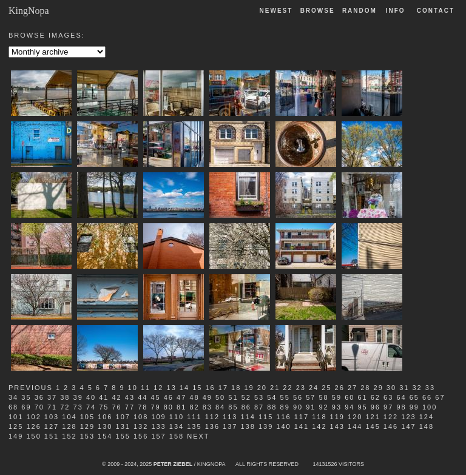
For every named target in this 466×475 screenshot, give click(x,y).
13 (172, 387)
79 (155, 407)
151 (51, 436)
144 (355, 426)
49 (207, 397)
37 (52, 397)
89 (285, 407)
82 (194, 407)
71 (52, 407)
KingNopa (28, 10)
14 (184, 387)
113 (230, 416)
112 (212, 416)
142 (319, 426)
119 (337, 416)
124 (426, 416)
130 (105, 426)
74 (91, 407)
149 (15, 436)
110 (176, 416)
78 (142, 407)
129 (87, 426)
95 (362, 407)
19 (249, 387)
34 (13, 397)
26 (340, 387)
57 (311, 397)
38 (65, 397)
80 (169, 407)
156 (140, 436)
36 (39, 397)
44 (142, 397)
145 (372, 426)
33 (430, 387)
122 (390, 416)
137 (230, 426)
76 (117, 407)
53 (259, 397)
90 (298, 407)
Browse (317, 10)
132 (140, 426)
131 (123, 426)
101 (15, 416)
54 (272, 397)
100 (429, 407)
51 (233, 397)
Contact (435, 10)
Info (395, 10)
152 (69, 436)
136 (212, 426)
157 (158, 436)
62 (375, 397)
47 (181, 397)
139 (265, 426)
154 (105, 436)
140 (283, 426)
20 (262, 387)
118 (319, 416)
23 (301, 387)
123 (408, 416)
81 (181, 407)
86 (246, 407)
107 (123, 416)
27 (352, 387)
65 (414, 397)
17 (223, 387)
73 (78, 407)
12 (158, 387)
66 (427, 397)
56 (298, 397)
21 (275, 387)
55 (285, 397)
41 (104, 397)
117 (301, 416)
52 (246, 397)
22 (287, 387)
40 (91, 397)
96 (375, 407)
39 (78, 397)
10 (133, 387)
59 (337, 397)
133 (158, 426)
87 (259, 407)
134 (176, 426)
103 (51, 416)
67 (440, 397)
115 (265, 416)
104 (69, 416)
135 (194, 426)
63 (388, 397)
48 (194, 397)
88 (272, 407)
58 (324, 397)
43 (130, 397)
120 (355, 416)
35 (26, 397)
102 (33, 416)
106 (105, 416)
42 (117, 397)
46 (169, 397)
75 (104, 407)
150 (33, 436)
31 (404, 387)
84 (220, 407)
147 (408, 426)
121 (372, 416)
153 (87, 436)
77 (130, 407)
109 (158, 416)
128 (69, 426)
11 (145, 387)
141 (301, 426)
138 (247, 426)
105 (87, 416)
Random (361, 10)
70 (39, 407)
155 (123, 436)
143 (337, 426)
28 (365, 387)
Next (198, 436)
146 (390, 426)
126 (33, 426)
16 (210, 387)
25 (326, 387)
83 (207, 407)
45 (155, 397)
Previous (30, 387)
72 (65, 407)
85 (233, 407)
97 (388, 407)
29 (378, 387)
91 (311, 407)
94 (349, 407)
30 (391, 387)
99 (414, 407)
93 (337, 407)
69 (26, 407)
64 (401, 397)
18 (236, 387)
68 (13, 407)
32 (417, 387)
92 (324, 407)
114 (247, 416)
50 (220, 397)
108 (140, 416)
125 (15, 426)
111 (194, 416)
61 (362, 397)
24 (314, 387)
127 (51, 426)
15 (197, 387)
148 (426, 426)
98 (401, 407)
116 (283, 416)
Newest (276, 10)
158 (176, 436)
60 (349, 397)
